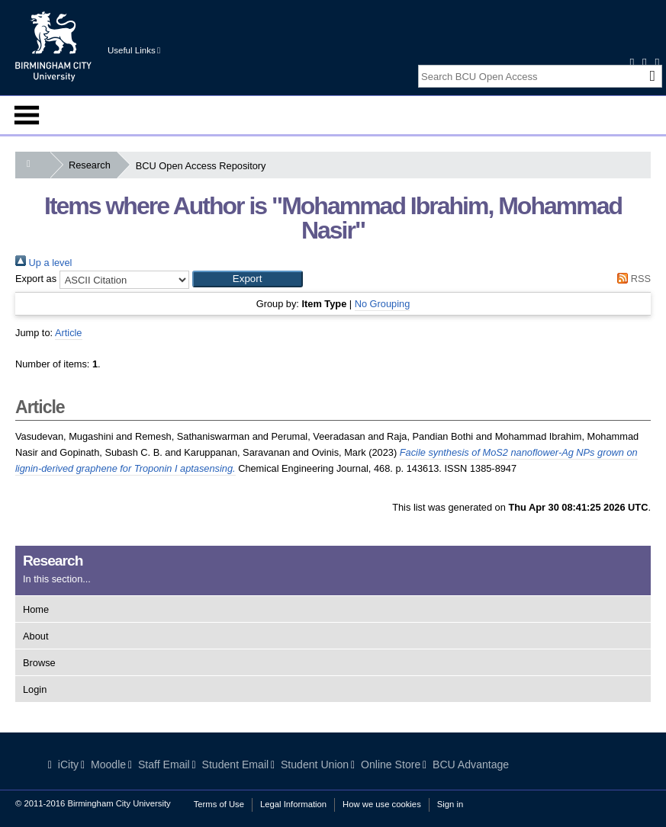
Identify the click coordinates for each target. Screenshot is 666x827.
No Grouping (382, 303)
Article (68, 332)
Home (36, 609)
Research (93, 165)
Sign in (450, 804)
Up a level (43, 262)
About (35, 636)
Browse (39, 662)
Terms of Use (219, 804)
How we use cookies (382, 804)
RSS (632, 278)
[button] (247, 279)
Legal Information (293, 804)
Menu (26, 115)
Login (35, 689)
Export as (35, 278)
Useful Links (134, 50)
